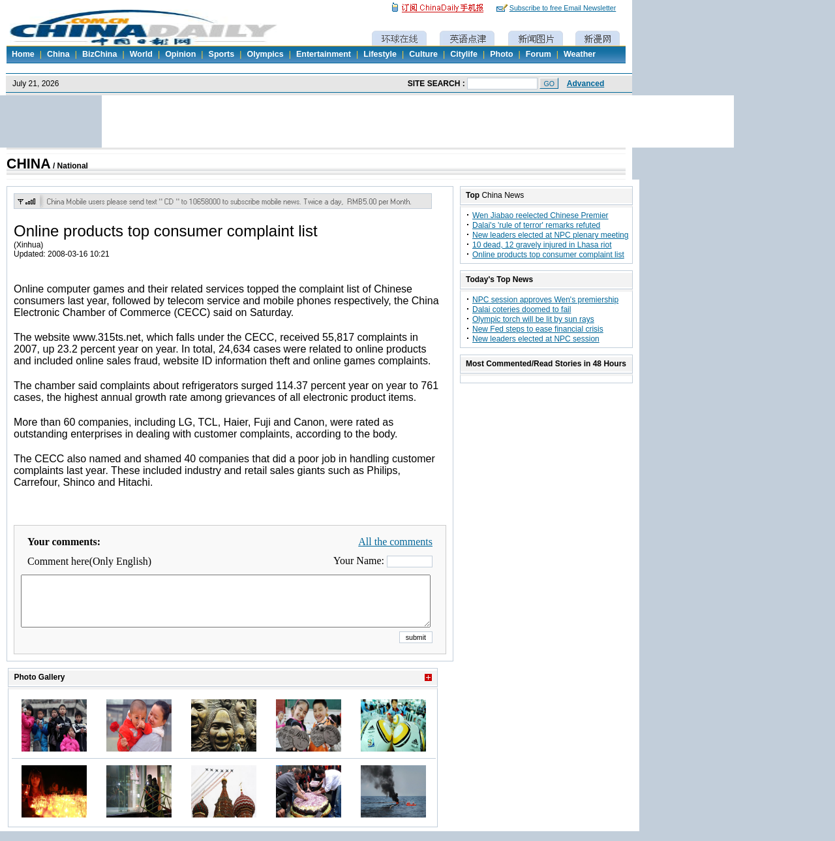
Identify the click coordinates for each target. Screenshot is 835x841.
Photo (501, 54)
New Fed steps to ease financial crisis (537, 329)
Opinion (180, 54)
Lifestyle (380, 54)
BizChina (99, 54)
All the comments (395, 541)
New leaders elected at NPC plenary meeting (550, 235)
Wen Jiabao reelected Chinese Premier (540, 215)
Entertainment (323, 54)
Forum (538, 54)
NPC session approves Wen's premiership (545, 299)
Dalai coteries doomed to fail (521, 309)
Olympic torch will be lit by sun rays (533, 319)
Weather (580, 54)
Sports (222, 54)
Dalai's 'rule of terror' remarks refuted (536, 225)
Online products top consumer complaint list (548, 254)
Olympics (265, 54)
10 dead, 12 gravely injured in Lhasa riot (541, 244)
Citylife (464, 54)
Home (23, 54)
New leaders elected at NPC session (536, 338)
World (141, 54)
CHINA (29, 164)
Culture (423, 54)
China (58, 54)
